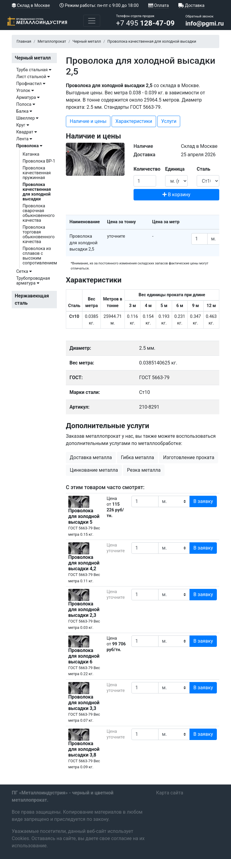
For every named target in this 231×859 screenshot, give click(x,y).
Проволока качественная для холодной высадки (37, 192)
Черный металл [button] (33, 58)
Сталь (203, 169)
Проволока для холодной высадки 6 (84, 656)
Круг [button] (22, 125)
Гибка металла (137, 457)
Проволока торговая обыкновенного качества (38, 234)
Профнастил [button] (30, 83)
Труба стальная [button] (33, 69)
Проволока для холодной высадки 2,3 (84, 609)
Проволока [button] (29, 145)
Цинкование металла (94, 470)
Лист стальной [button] (33, 76)
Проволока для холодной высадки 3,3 (84, 702)
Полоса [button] (25, 104)
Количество (147, 169)
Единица (174, 169)
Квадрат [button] (26, 132)
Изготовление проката (188, 457)
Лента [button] (24, 139)
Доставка (191, 5)
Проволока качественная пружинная (37, 173)
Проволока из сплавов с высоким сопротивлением (40, 256)
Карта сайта (169, 793)
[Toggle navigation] (91, 21)
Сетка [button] (24, 271)
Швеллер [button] (27, 118)
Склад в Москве (31, 5)
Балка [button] (24, 111)
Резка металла (144, 470)
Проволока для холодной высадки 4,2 (84, 562)
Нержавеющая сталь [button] (32, 299)
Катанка (31, 154)
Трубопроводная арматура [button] (33, 281)
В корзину (176, 194)
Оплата (158, 5)
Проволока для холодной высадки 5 (84, 516)
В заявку (203, 501)
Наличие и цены (88, 121)
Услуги (169, 121)
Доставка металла (91, 457)
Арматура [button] (28, 97)
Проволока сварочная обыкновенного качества (38, 213)
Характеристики (134, 121)
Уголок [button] (25, 90)
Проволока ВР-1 (39, 161)
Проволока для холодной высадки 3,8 (84, 749)
